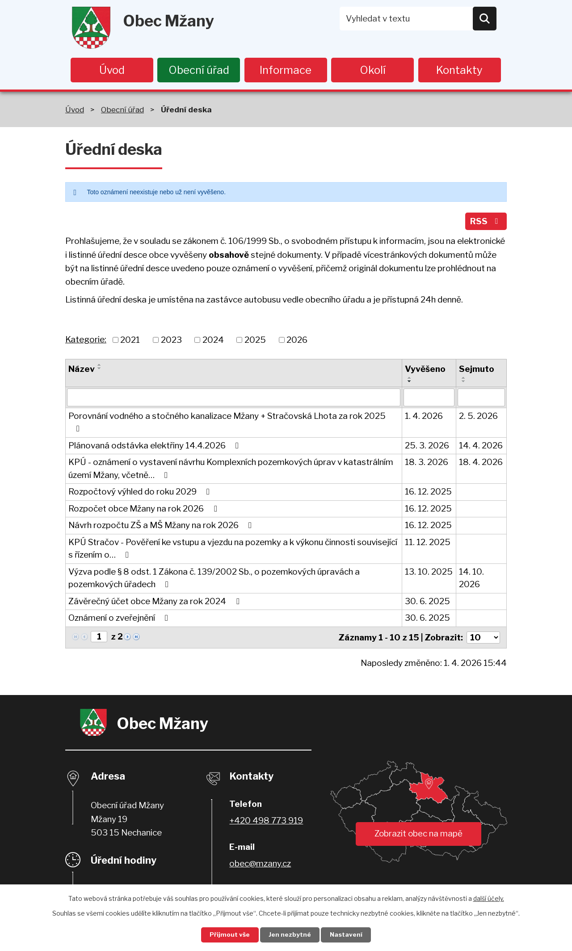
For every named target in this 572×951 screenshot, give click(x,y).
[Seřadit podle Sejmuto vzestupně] (464, 379)
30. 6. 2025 (427, 603)
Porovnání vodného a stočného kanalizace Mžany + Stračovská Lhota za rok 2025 (227, 424)
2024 (213, 342)
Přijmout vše (228, 934)
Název (81, 371)
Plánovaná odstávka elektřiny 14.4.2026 (155, 447)
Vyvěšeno (425, 371)
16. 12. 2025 (428, 494)
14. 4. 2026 (481, 447)
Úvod (112, 70)
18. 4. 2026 (481, 464)
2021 (130, 342)
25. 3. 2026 (427, 447)
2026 (296, 342)
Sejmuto (476, 371)
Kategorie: (85, 341)
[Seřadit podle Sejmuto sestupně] (464, 383)
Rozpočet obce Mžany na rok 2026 (144, 510)
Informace (285, 70)
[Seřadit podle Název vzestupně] (100, 367)
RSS (485, 222)
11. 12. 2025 (427, 544)
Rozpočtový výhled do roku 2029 (140, 494)
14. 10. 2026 (471, 580)
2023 (171, 342)
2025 (255, 342)
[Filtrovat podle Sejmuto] (481, 399)
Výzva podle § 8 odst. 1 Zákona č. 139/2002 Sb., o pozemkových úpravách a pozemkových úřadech (214, 580)
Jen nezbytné (290, 934)
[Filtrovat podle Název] (233, 399)
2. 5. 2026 (478, 418)
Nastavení (347, 934)
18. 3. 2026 (426, 464)
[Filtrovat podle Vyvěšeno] (429, 399)
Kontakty (459, 70)
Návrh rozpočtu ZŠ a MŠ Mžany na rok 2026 (161, 527)
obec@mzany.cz (260, 865)
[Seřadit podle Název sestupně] (100, 370)
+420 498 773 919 (266, 822)
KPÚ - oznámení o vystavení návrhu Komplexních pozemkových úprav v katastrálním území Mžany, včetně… (230, 470)
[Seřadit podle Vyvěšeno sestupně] (410, 383)
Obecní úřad (198, 70)
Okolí (373, 70)
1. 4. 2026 (424, 418)
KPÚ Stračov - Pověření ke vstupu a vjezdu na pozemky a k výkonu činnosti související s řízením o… (232, 550)
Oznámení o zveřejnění (120, 620)
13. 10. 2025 (429, 573)
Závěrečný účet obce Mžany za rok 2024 (155, 603)
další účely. (488, 898)
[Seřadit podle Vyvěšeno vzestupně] (410, 379)
